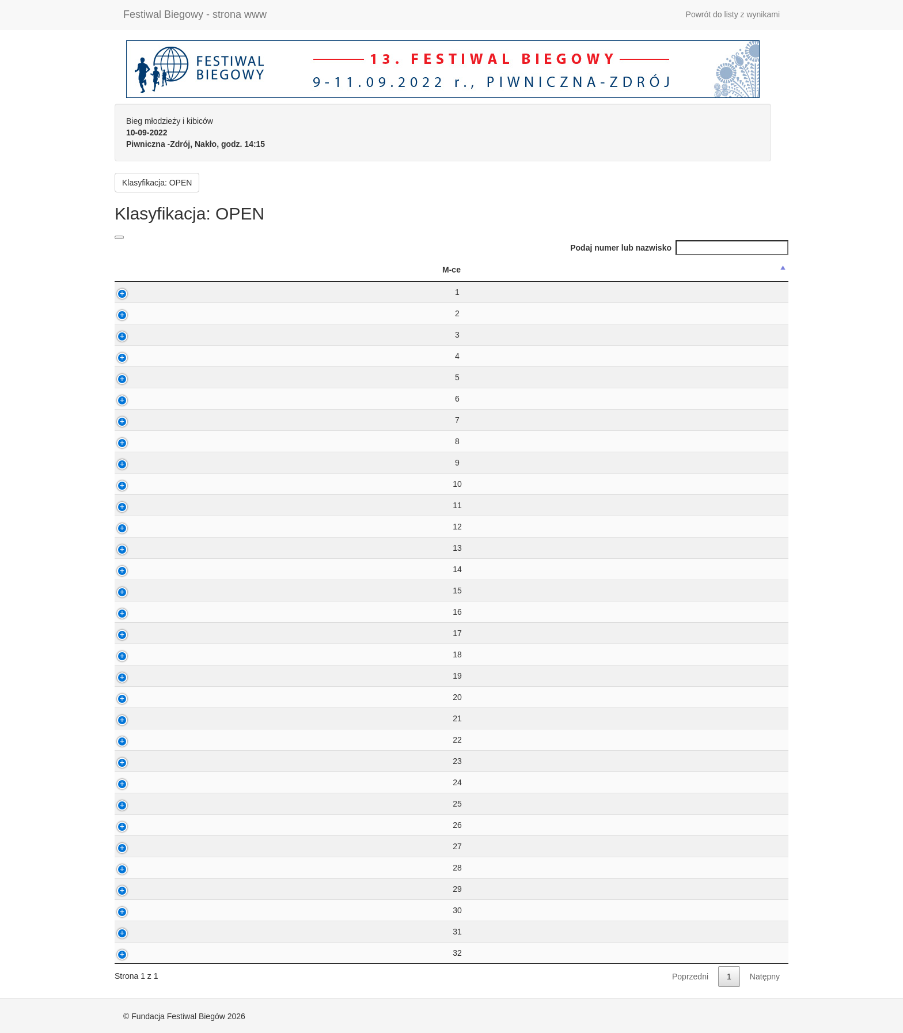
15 (141, 590)
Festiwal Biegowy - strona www (195, 14)
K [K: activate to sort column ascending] (457, 269)
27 (141, 846)
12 (141, 526)
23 (141, 761)
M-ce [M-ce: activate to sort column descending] (136, 269)
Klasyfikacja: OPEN (157, 182)
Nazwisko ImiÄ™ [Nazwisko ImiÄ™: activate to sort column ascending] (282, 269)
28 (141, 867)
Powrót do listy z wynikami (733, 14)
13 (141, 548)
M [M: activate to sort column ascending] (427, 269)
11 (141, 505)
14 (141, 569)
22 (141, 739)
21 (141, 718)
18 (141, 654)
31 (141, 931)
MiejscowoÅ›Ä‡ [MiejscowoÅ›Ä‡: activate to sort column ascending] (518, 269)
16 (141, 611)
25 (141, 803)
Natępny (765, 976)
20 (141, 697)
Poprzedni (690, 976)
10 (141, 484)
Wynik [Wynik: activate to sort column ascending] (384, 269)
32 (141, 953)
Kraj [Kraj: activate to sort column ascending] (743, 269)
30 (141, 910)
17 (141, 633)
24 (141, 782)
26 (141, 825)
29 (141, 889)
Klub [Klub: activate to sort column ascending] (631, 269)
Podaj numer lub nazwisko (679, 247)
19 (141, 675)
